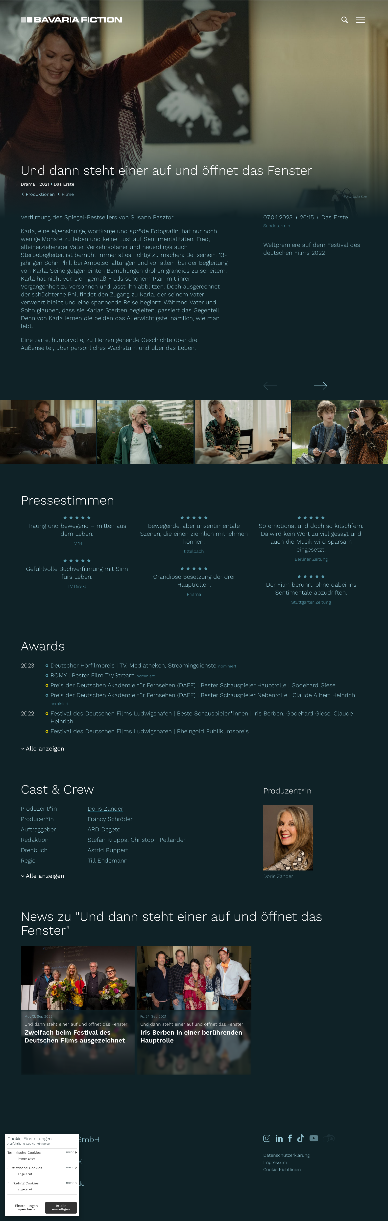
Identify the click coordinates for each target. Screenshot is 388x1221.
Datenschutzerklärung (286, 1155)
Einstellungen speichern (26, 1207)
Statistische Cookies (24, 1168)
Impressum (275, 1162)
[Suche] (344, 19)
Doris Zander (105, 808)
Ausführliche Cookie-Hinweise (28, 1143)
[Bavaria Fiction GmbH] (71, 19)
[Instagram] (266, 1138)
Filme (68, 194)
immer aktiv (26, 1158)
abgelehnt (25, 1174)
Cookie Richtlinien (282, 1169)
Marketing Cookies (23, 1183)
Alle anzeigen (45, 748)
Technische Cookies (24, 1152)
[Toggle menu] (360, 19)
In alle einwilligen (61, 1207)
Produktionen (40, 194)
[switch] (21, 1159)
